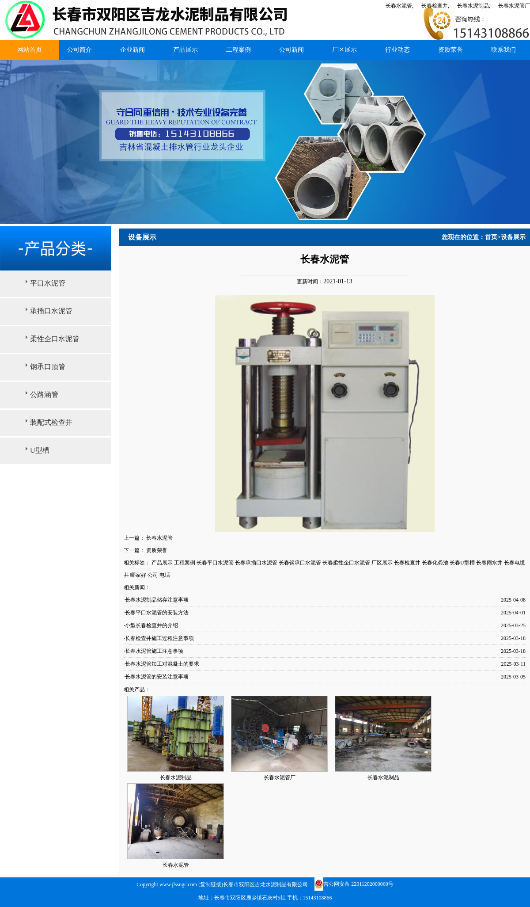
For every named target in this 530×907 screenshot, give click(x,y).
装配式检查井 (51, 422)
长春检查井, (435, 6)
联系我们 (503, 49)
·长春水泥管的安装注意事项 (156, 677)
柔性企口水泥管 (55, 339)
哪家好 (138, 575)
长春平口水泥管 (215, 563)
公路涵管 (44, 394)
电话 (164, 575)
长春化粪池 (435, 563)
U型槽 (39, 450)
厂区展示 (344, 49)
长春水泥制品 (176, 777)
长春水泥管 (159, 538)
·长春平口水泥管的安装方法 (156, 613)
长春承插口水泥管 (256, 563)
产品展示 (185, 49)
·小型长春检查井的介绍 (151, 625)
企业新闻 (132, 49)
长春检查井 (407, 563)
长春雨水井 (489, 563)
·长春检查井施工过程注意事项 (159, 638)
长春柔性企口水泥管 (346, 563)
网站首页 (29, 49)
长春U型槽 (462, 563)
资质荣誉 (450, 49)
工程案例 (238, 49)
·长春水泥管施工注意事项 (153, 651)
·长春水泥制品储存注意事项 (156, 600)
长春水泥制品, (473, 6)
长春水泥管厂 (514, 6)
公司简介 (79, 49)
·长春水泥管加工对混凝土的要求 (161, 664)
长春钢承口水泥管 (300, 563)
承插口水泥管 (51, 311)
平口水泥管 (47, 283)
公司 (153, 575)
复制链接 (210, 884)
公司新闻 (291, 49)
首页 (491, 237)
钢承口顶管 (47, 366)
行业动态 (397, 49)
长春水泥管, (399, 6)
